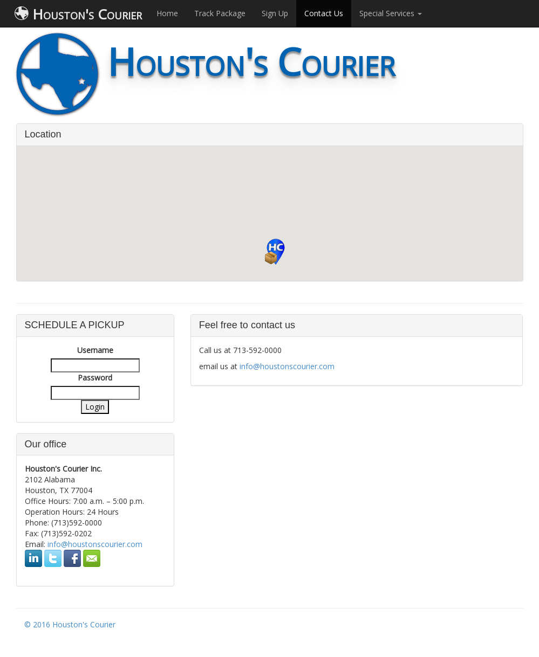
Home (167, 13)
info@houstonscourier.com (94, 544)
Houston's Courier (78, 14)
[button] (276, 252)
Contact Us (323, 13)
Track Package (219, 13)
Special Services (390, 13)
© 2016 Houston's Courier (69, 624)
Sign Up (275, 13)
